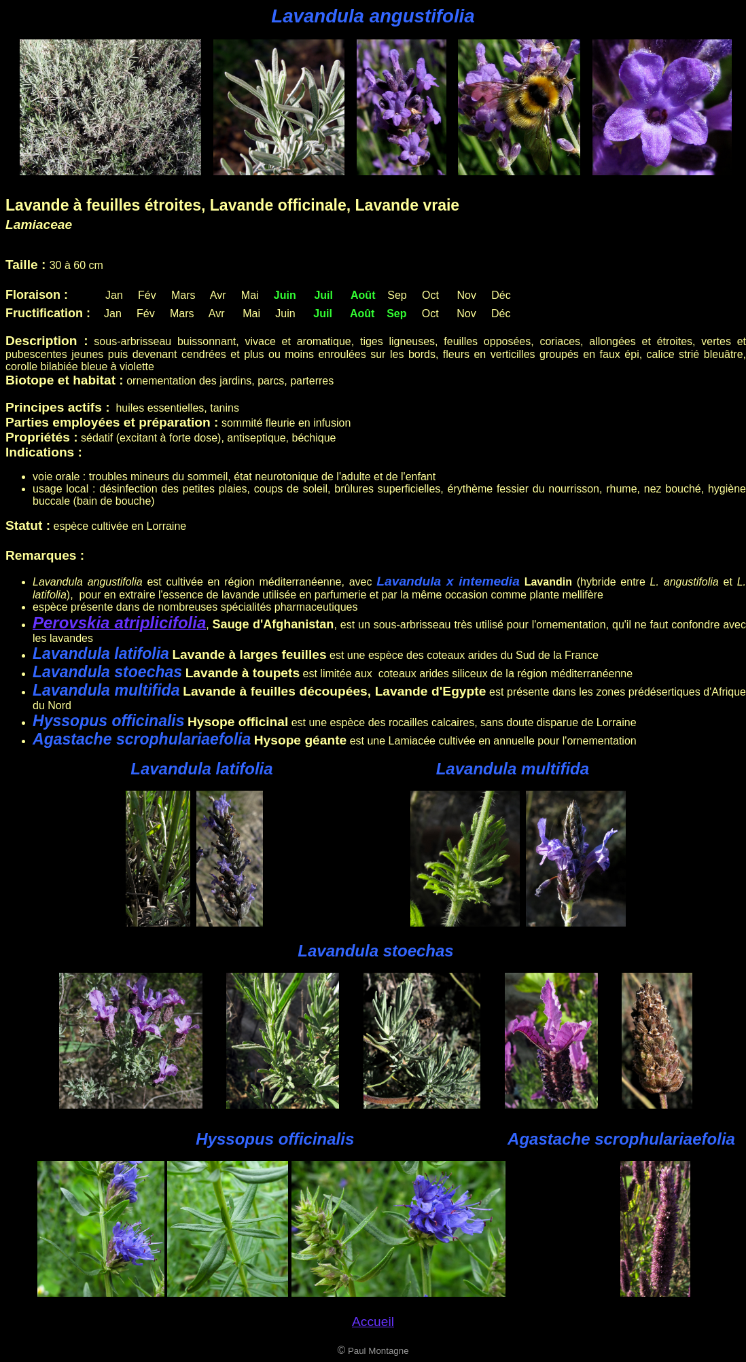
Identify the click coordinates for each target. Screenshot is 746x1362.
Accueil (373, 1321)
